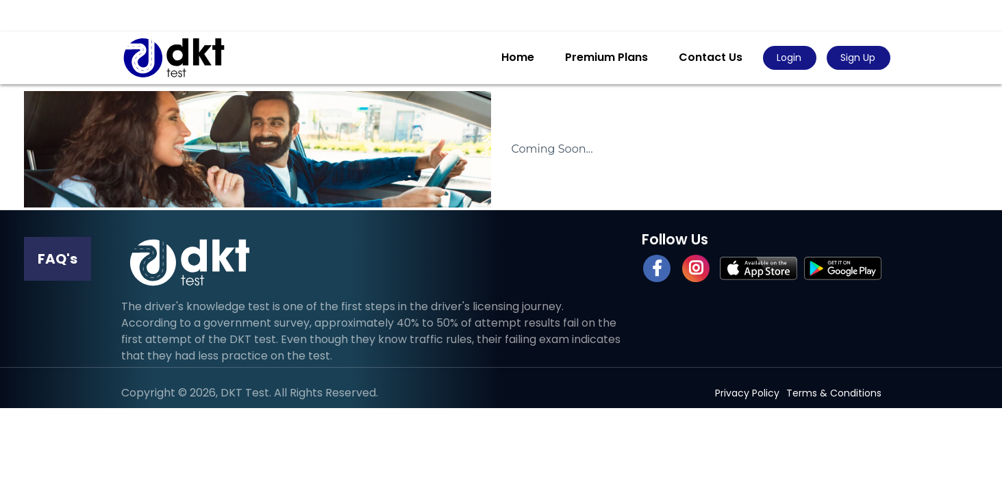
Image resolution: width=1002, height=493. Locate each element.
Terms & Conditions (833, 393)
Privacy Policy (747, 393)
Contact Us (710, 57)
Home (517, 57)
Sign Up (857, 57)
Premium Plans (606, 57)
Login (789, 57)
